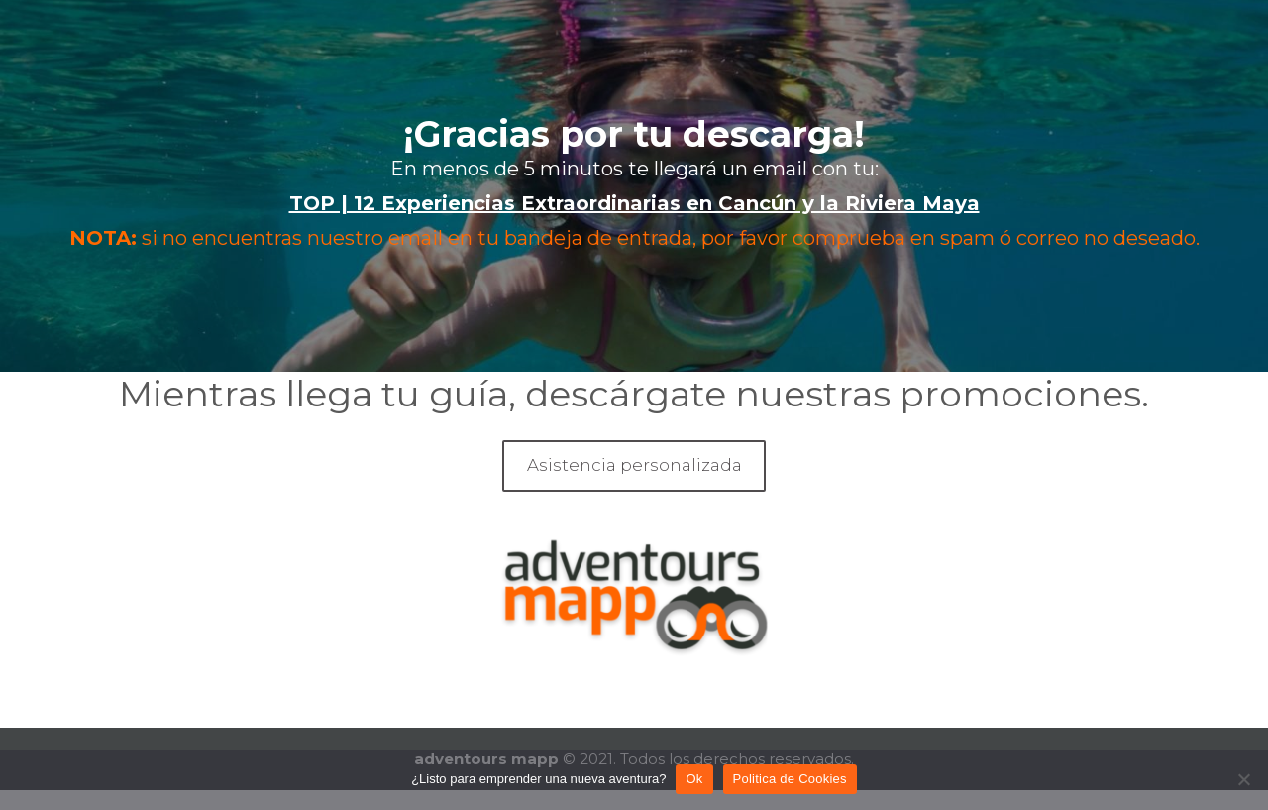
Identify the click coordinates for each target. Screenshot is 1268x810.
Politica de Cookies (790, 778)
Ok (694, 778)
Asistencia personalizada (634, 465)
